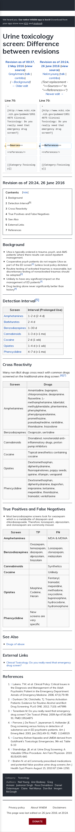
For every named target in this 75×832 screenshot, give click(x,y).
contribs (20, 78)
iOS (26, 23)
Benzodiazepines (15, 328)
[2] (21, 274)
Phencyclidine (12, 351)
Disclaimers (59, 807)
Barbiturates (12, 322)
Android (37, 23)
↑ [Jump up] (11, 684)
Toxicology (23, 777)
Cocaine (9, 339)
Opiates (9, 346)
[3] (41, 281)
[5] (37, 300)
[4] (15, 288)
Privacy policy (17, 807)
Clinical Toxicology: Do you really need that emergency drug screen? (38, 664)
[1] (33, 264)
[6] (61, 375)
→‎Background (20, 82)
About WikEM (39, 807)
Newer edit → (55, 94)
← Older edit (20, 86)
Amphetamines (13, 316)
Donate (37, 821)
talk (27, 74)
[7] (64, 375)
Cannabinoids (12, 334)
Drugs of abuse (15, 644)
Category (10, 777)
